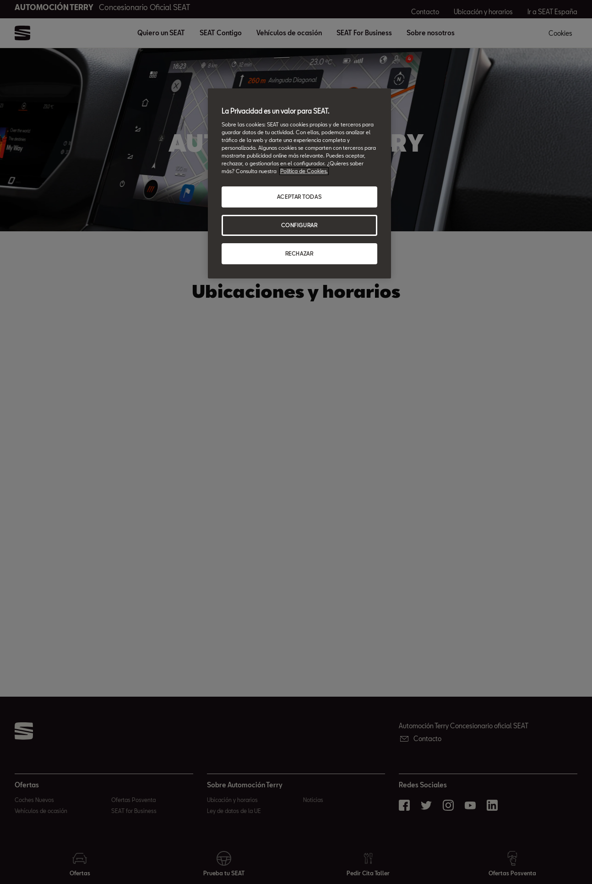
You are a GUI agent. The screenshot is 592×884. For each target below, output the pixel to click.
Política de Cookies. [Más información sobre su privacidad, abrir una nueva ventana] (304, 171)
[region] (299, 183)
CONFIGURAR (299, 225)
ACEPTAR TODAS (299, 197)
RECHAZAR (299, 253)
